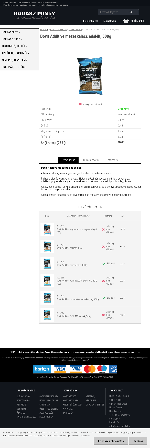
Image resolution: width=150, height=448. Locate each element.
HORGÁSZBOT (69, 396)
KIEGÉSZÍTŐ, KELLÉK (72, 404)
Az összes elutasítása (111, 441)
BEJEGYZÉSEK (46, 416)
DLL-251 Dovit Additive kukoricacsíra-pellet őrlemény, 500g (77, 280)
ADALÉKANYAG (75, 29)
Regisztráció (109, 21)
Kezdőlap (44, 29)
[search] (135, 12)
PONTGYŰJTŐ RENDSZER (23, 402)
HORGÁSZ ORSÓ (71, 400)
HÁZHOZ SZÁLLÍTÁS (26, 416)
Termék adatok (91, 160)
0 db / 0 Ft (137, 21)
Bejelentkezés (91, 21)
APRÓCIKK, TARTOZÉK (68, 410)
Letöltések (112, 160)
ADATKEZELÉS (46, 412)
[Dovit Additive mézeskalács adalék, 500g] (89, 52)
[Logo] (34, 15)
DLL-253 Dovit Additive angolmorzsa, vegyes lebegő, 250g (77, 229)
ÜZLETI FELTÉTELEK (48, 408)
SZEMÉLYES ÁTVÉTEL (22, 410)
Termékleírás (68, 160)
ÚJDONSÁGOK (23, 396)
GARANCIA (44, 404)
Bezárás (138, 441)
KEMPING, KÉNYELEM (91, 398)
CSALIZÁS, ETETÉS (58, 29)
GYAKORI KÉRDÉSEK (48, 396)
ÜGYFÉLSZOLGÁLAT (48, 400)
